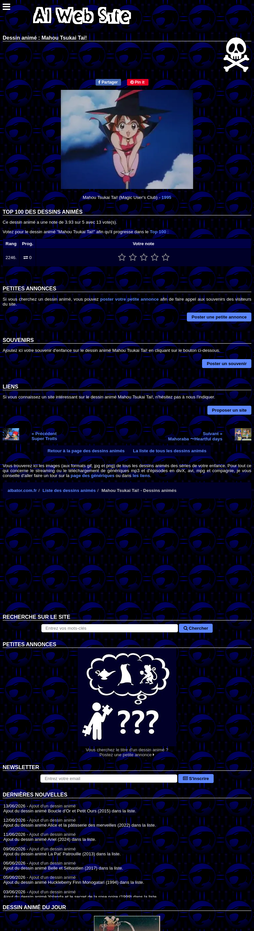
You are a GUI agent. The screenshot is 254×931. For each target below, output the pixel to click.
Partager (108, 82)
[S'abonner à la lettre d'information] (108, 778)
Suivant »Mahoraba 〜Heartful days (195, 436)
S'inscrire (196, 778)
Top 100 (158, 231)
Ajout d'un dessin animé (52, 805)
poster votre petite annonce (129, 299)
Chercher (196, 628)
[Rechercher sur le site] (109, 628)
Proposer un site (229, 410)
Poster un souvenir (227, 363)
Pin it (137, 82)
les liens (141, 475)
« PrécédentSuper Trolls (44, 436)
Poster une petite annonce (219, 317)
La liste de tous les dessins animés (169, 450)
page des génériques (93, 475)
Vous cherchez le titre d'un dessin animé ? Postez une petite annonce (127, 702)
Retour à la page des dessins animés (86, 450)
